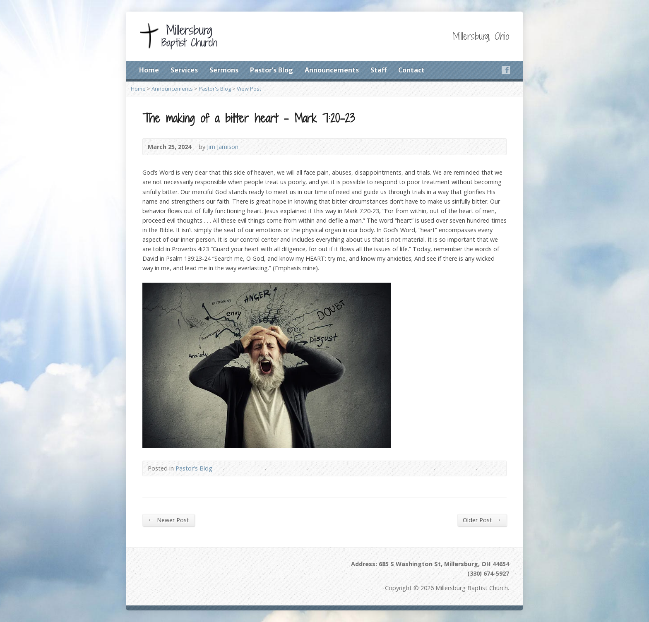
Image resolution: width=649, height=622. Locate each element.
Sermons (223, 69)
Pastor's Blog (215, 88)
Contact (411, 69)
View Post (249, 88)
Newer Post (168, 520)
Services (184, 69)
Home (149, 69)
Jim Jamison (222, 147)
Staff (378, 69)
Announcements (332, 69)
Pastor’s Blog (271, 69)
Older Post (482, 520)
